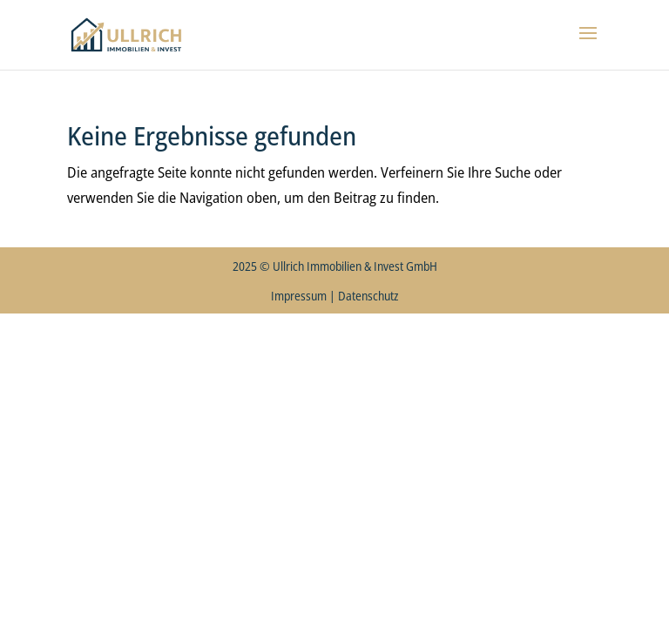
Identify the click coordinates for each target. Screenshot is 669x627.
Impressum (299, 295)
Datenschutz (368, 295)
